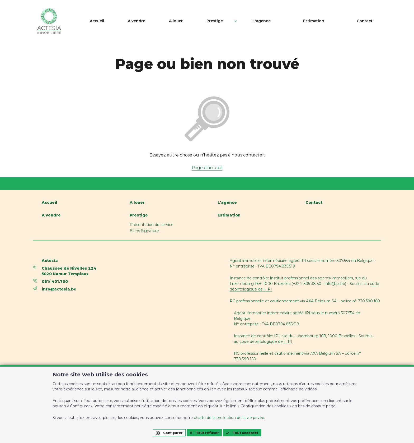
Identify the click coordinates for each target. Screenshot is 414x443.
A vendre (200, 21)
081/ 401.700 (55, 281)
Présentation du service (151, 224)
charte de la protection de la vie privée (229, 417)
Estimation (333, 21)
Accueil (171, 21)
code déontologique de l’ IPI (265, 341)
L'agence (292, 21)
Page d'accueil (207, 167)
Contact (373, 21)
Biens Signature (144, 230)
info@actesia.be (59, 289)
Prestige (256, 21)
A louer (228, 21)
